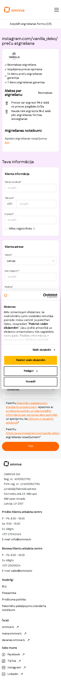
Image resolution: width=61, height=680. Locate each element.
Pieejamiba (9, 593)
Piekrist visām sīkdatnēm (30, 360)
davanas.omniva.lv (16, 640)
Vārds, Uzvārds (13, 182)
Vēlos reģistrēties (22, 228)
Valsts (8, 255)
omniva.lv (11, 627)
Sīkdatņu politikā (36, 339)
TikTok (12, 661)
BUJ (4, 586)
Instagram (14, 668)
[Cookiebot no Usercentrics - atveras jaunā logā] (43, 295)
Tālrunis (9, 198)
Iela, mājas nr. (12, 271)
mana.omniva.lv (14, 634)
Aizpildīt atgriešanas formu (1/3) (30, 24)
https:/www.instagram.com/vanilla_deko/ (33, 433)
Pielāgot (30, 371)
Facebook (13, 654)
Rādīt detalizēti (42, 350)
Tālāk (30, 446)
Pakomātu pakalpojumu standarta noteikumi (24, 608)
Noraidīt (30, 381)
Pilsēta (9, 287)
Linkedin (13, 674)
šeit (7, 142)
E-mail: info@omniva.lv (16, 539)
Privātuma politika (14, 599)
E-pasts (9, 214)
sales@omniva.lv (21, 571)
